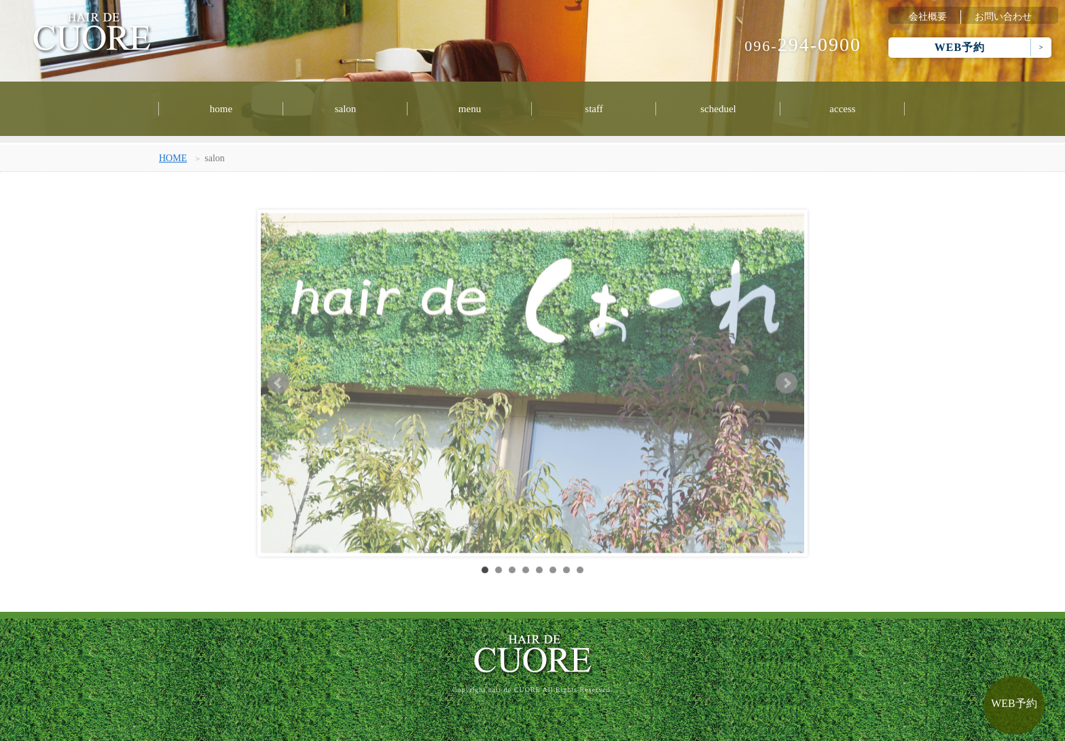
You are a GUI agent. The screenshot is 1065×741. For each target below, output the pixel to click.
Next (786, 385)
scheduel (718, 108)
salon (346, 108)
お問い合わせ (1003, 17)
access (842, 108)
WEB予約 (960, 47)
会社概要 (928, 17)
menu (469, 108)
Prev (278, 385)
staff (593, 108)
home (221, 108)
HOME (173, 160)
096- (802, 45)
